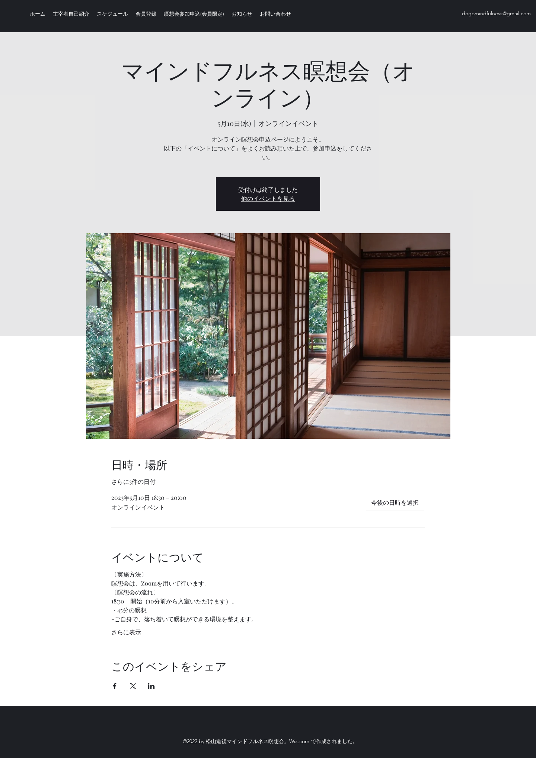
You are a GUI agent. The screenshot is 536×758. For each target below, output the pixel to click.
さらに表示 (126, 632)
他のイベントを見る (268, 198)
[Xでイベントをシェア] (133, 686)
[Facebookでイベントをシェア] (114, 686)
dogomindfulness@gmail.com (496, 13)
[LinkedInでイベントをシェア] (151, 686)
